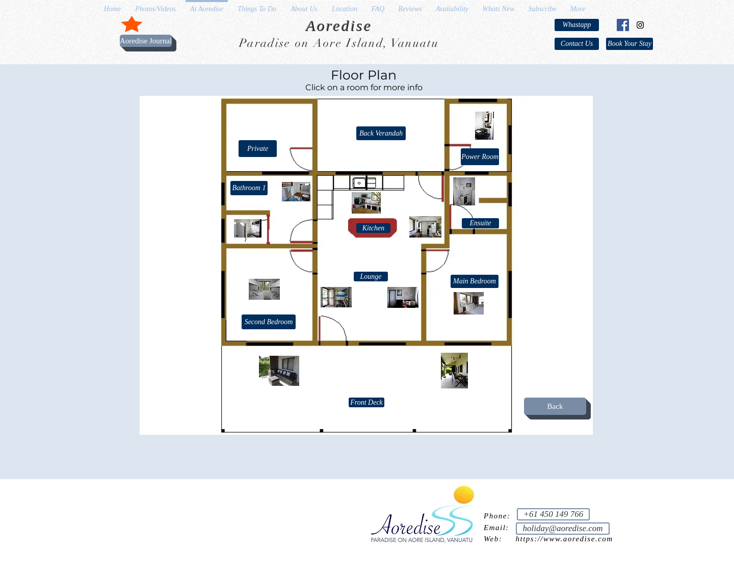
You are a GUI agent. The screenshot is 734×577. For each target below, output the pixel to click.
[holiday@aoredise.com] (563, 528)
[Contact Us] (577, 44)
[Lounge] (371, 276)
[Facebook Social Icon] (623, 25)
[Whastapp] (577, 25)
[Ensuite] (480, 223)
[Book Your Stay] (629, 44)
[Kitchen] (373, 228)
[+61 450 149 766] (553, 514)
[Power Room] (480, 156)
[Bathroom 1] (249, 188)
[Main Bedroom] (475, 281)
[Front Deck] (366, 402)
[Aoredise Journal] (146, 41)
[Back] (555, 406)
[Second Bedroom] (269, 321)
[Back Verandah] (381, 133)
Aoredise (339, 25)
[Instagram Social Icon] (640, 25)
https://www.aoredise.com (564, 539)
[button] (258, 148)
